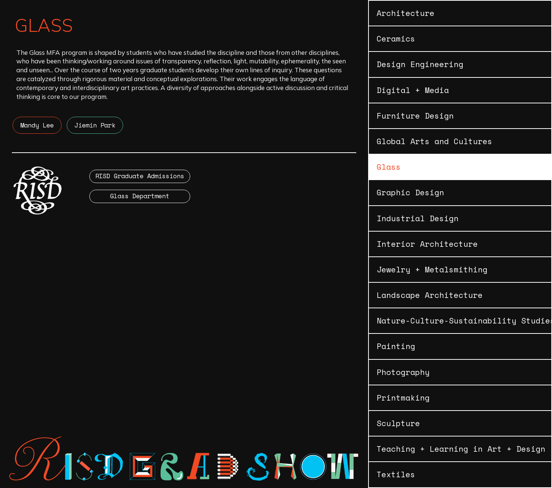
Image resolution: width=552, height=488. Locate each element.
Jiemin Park (95, 125)
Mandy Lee (37, 125)
